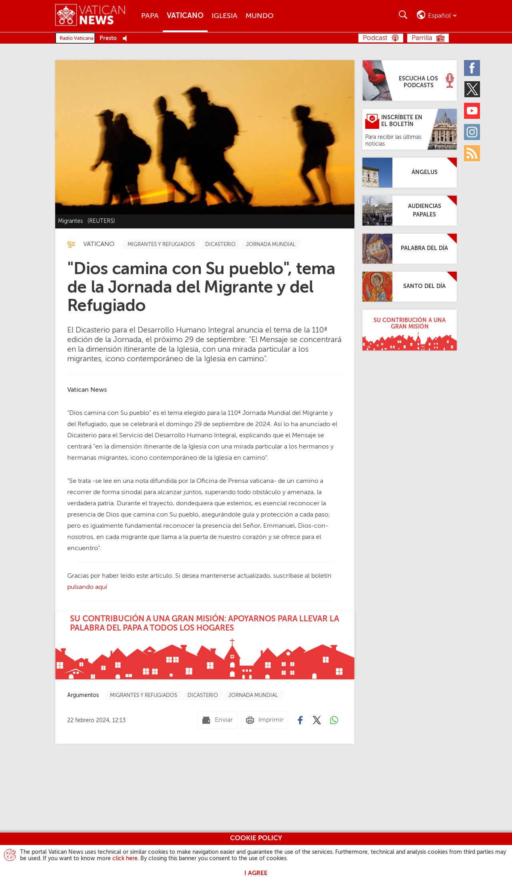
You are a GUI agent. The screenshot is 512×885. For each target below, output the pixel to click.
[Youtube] (472, 111)
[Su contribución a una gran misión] (409, 330)
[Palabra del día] (409, 249)
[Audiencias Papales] (409, 211)
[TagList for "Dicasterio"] (220, 244)
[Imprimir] (264, 720)
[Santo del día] (409, 287)
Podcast (375, 38)
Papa (150, 16)
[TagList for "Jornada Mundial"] (271, 244)
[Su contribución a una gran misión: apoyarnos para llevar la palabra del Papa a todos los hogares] (204, 645)
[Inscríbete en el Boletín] (409, 129)
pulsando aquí (87, 587)
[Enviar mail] (217, 720)
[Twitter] (472, 89)
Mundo (260, 16)
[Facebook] (472, 68)
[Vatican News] (96, 16)
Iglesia (225, 16)
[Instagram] (472, 132)
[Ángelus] (409, 173)
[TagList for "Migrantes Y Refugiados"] (161, 244)
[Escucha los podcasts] (409, 80)
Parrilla (422, 38)
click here (125, 858)
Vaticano (185, 16)
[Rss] (472, 153)
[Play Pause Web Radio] (127, 38)
